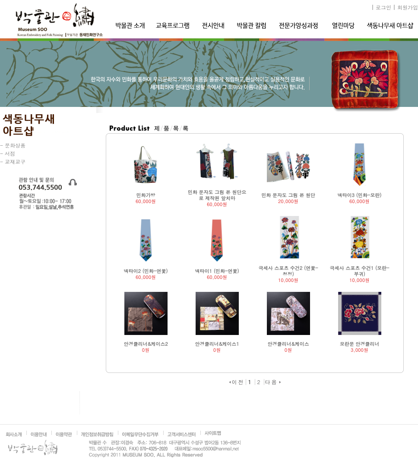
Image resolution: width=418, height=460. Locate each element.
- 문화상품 (12, 145)
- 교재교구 (12, 161)
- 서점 (7, 153)
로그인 (383, 7)
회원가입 (407, 7)
